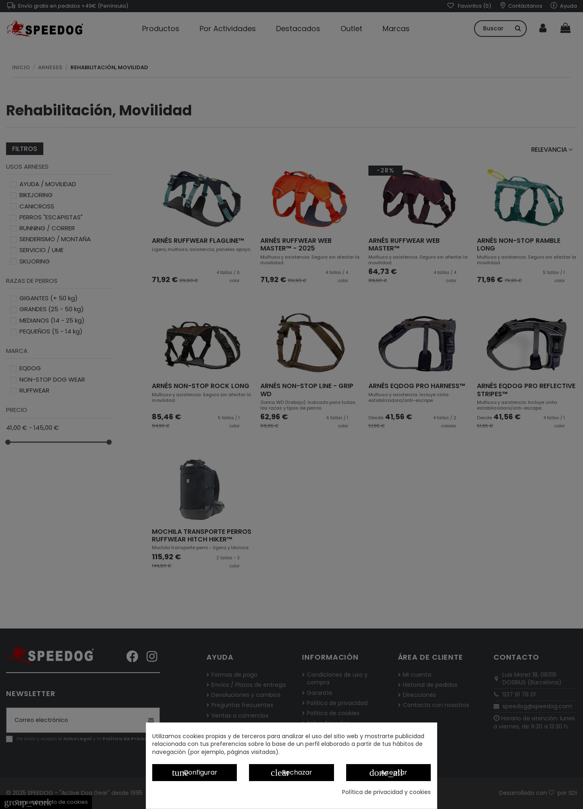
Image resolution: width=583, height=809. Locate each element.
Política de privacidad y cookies (386, 792)
